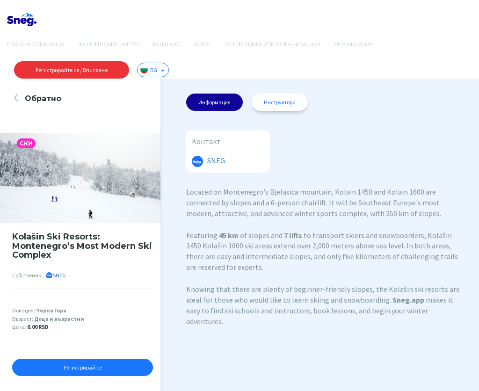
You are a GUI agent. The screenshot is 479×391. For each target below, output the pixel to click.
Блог (203, 44)
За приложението (108, 44)
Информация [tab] (214, 102)
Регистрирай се (83, 367)
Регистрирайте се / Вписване (72, 69)
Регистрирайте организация (272, 44)
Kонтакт (167, 44)
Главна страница (35, 44)
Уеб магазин (354, 44)
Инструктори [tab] (280, 102)
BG (152, 69)
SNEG (56, 275)
